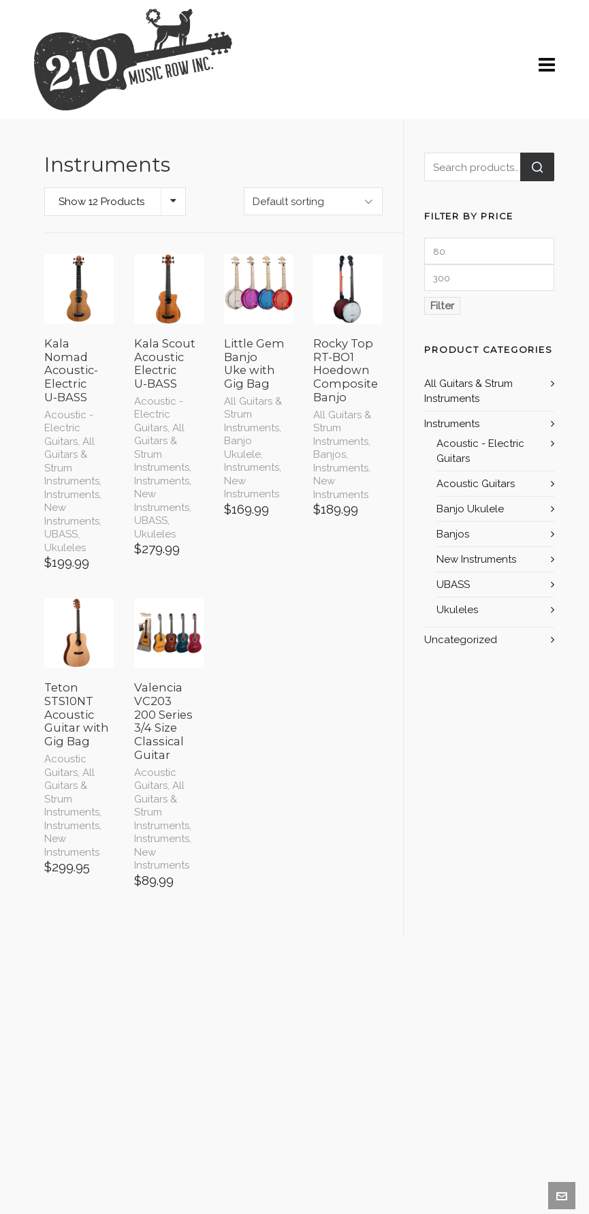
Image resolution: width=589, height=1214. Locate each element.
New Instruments (71, 514)
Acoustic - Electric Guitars (68, 428)
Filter (442, 306)
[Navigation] (547, 65)
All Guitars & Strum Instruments (71, 461)
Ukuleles (65, 548)
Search (537, 167)
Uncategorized (460, 640)
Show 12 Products (101, 202)
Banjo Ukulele (242, 448)
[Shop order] (313, 201)
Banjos (329, 454)
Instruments (71, 494)
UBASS (61, 534)
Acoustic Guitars (65, 766)
